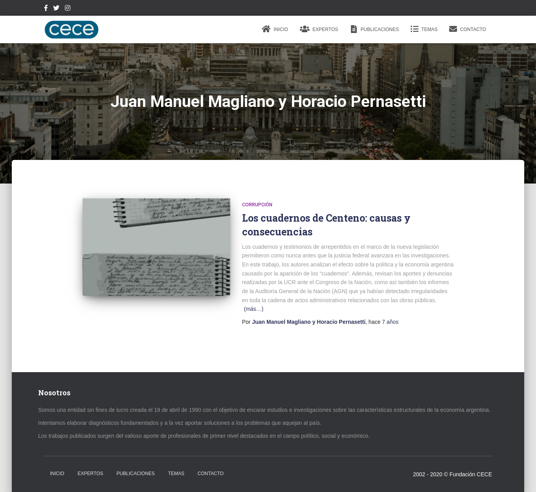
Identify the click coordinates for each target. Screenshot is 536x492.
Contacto (467, 29)
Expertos (319, 29)
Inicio (275, 29)
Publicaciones (374, 29)
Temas (424, 29)
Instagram (67, 9)
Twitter (56, 9)
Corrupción (257, 204)
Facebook (46, 9)
